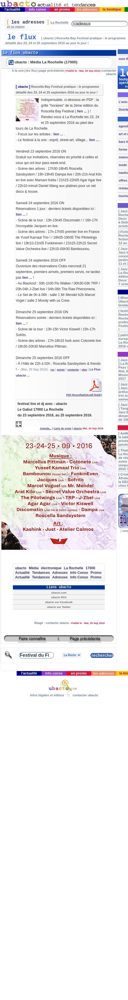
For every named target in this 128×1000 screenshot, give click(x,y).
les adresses (87, 9)
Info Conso (79, 573)
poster (61, 369)
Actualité (22, 573)
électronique (51, 568)
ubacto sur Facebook (59, 602)
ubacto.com (59, 592)
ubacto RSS (59, 597)
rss (53, 369)
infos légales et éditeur (47, 695)
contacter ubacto (109, 72)
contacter (73, 369)
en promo (62, 9)
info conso (37, 9)
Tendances (41, 573)
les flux (31, 70)
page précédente (51, 70)
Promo (95, 573)
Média (33, 568)
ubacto (23, 86)
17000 (90, 568)
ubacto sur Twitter (59, 607)
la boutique (112, 9)
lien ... (82, 111)
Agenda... (46, 428)
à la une (18, 70)
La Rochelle (73, 568)
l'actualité (13, 9)
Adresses (60, 573)
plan (84, 369)
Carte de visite (62, 428)
